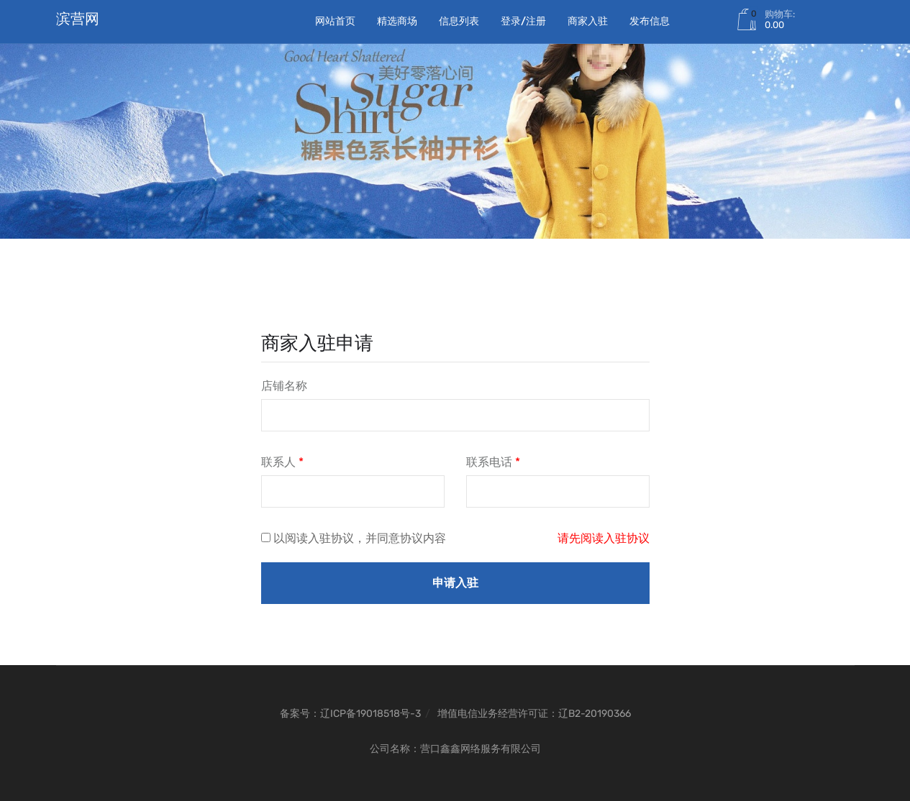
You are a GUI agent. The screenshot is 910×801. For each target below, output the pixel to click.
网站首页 (335, 21)
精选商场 (397, 21)
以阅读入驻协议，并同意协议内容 (359, 538)
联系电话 (493, 462)
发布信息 (649, 21)
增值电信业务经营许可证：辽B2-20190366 (534, 714)
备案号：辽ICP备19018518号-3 (350, 714)
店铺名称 (284, 386)
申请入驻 (455, 583)
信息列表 (459, 21)
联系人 (282, 462)
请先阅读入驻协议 (604, 538)
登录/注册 (523, 21)
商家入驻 (588, 21)
